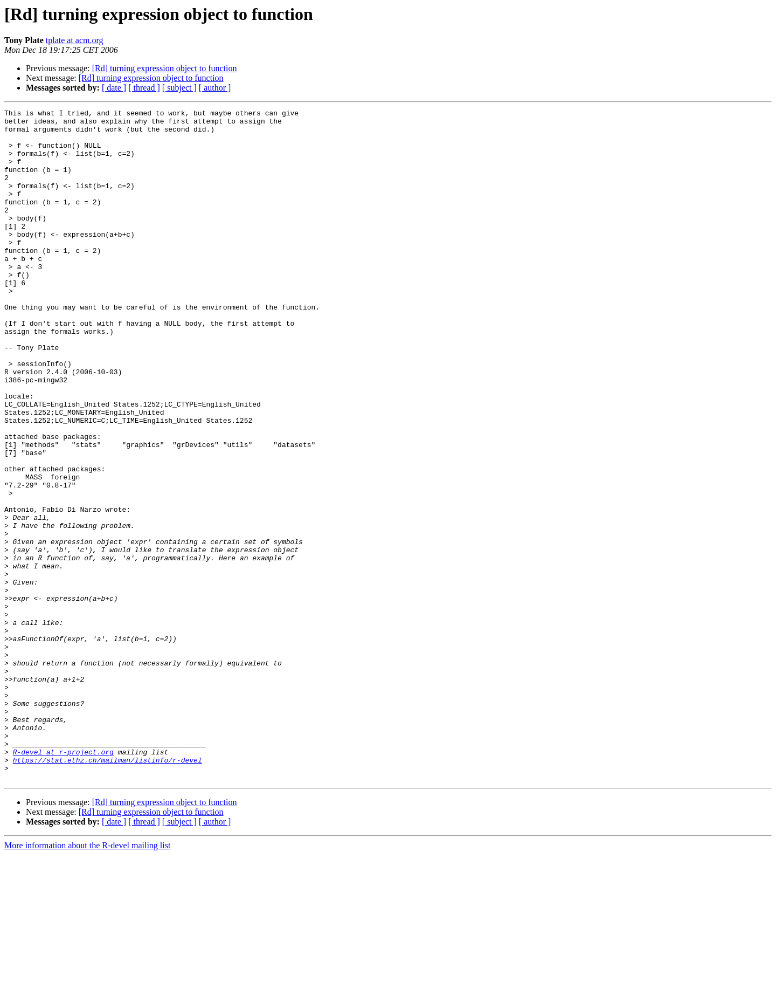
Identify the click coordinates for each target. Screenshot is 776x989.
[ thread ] (144, 87)
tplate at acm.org (74, 40)
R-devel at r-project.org (63, 881)
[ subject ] (179, 87)
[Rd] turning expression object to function (164, 68)
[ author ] (215, 87)
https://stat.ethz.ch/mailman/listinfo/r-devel (107, 891)
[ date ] (114, 87)
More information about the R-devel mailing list (87, 979)
